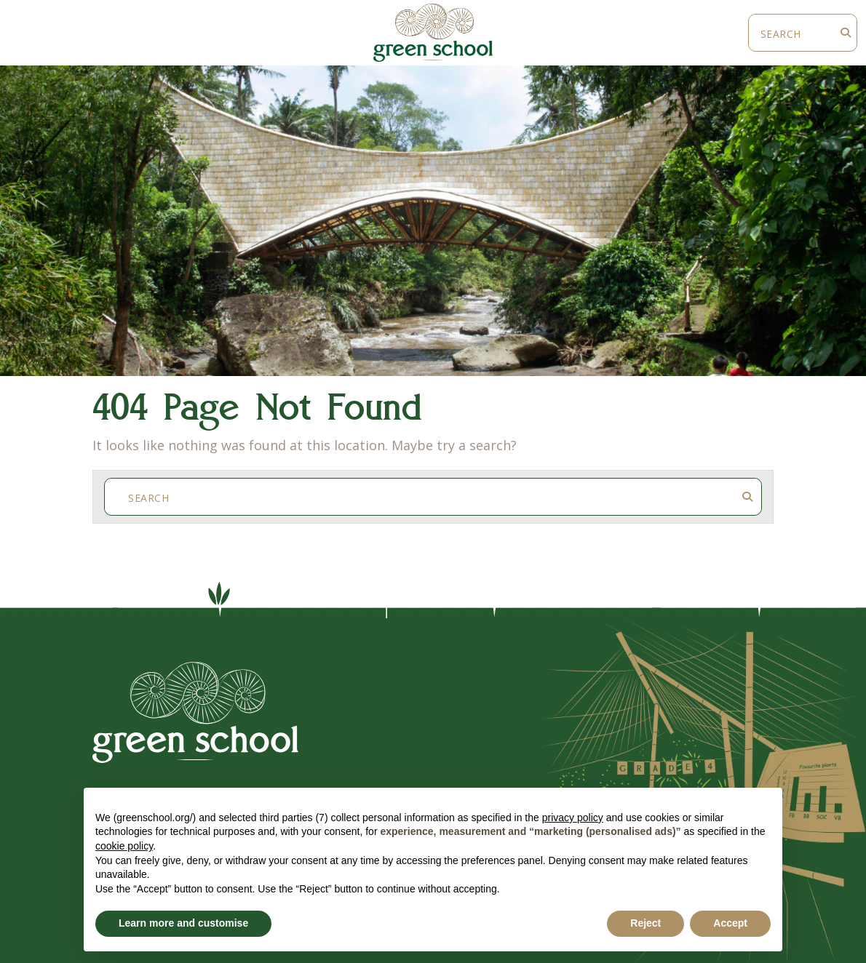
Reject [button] (645, 923)
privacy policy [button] (572, 817)
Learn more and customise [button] (183, 923)
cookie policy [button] (124, 846)
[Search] (792, 33)
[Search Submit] (846, 33)
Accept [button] (730, 923)
